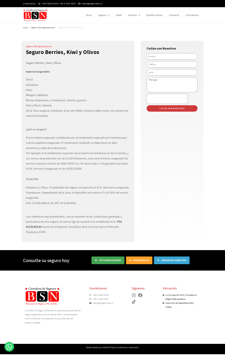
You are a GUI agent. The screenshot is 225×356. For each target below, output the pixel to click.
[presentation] (167, 99)
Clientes (134, 15)
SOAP (119, 15)
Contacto (174, 15)
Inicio (89, 15)
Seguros (104, 15)
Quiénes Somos (154, 15)
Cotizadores (192, 15)
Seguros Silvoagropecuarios (43, 27)
